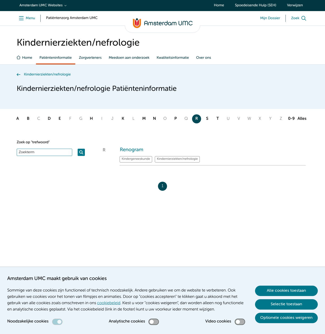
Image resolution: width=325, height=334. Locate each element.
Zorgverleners (90, 58)
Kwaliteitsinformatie (173, 58)
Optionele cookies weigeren (286, 318)
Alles (301, 119)
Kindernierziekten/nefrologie (47, 74)
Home (219, 5)
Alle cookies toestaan (286, 291)
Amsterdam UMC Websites (41, 5)
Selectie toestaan (286, 304)
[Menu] (26, 18)
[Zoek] (299, 18)
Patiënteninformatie (55, 58)
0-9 (291, 119)
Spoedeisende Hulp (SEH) (255, 5)
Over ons (203, 58)
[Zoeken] (81, 152)
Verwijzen (295, 5)
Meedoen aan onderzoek (129, 58)
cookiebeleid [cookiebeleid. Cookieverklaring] (108, 303)
